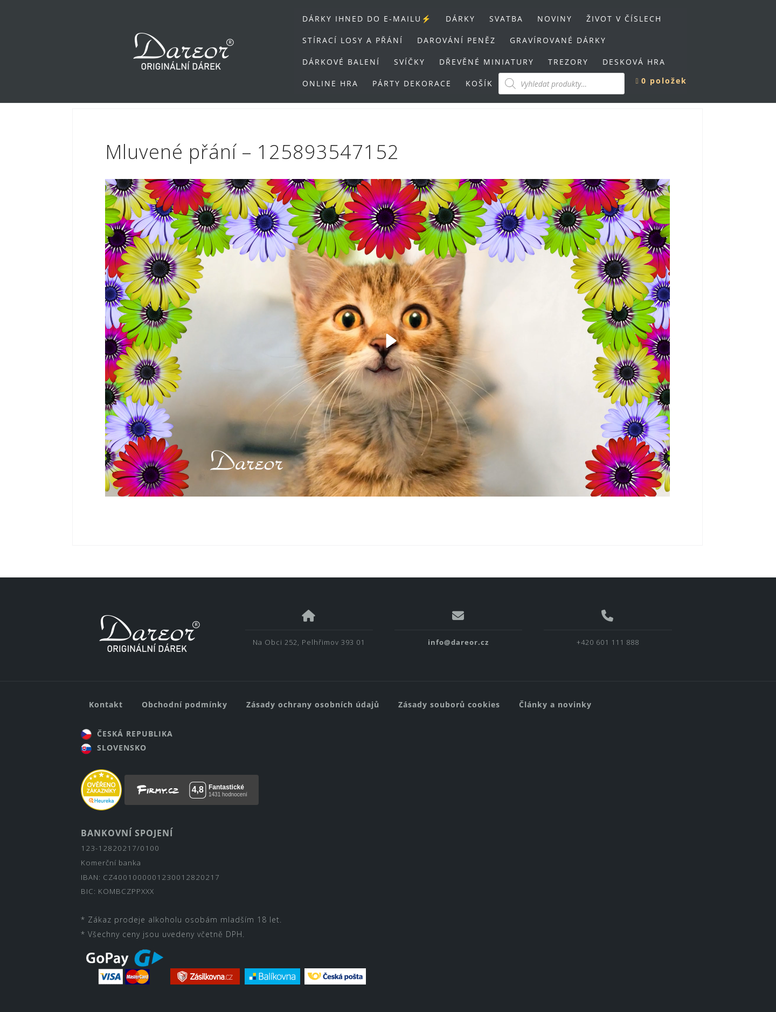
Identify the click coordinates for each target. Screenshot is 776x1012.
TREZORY (568, 62)
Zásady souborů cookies (449, 704)
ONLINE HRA (330, 83)
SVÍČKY (409, 62)
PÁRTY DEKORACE (412, 83)
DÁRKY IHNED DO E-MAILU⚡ (367, 18)
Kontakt (106, 704)
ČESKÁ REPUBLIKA (127, 733)
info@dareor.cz (458, 642)
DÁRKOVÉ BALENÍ (341, 62)
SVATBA (506, 18)
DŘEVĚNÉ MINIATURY (486, 62)
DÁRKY (460, 18)
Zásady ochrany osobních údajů (312, 704)
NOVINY (554, 18)
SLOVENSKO (114, 747)
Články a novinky (555, 704)
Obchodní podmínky (184, 704)
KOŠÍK (479, 83)
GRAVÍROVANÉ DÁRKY (558, 40)
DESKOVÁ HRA (634, 62)
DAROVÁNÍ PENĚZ (456, 40)
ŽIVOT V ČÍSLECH (624, 18)
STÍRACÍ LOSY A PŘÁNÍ (352, 40)
